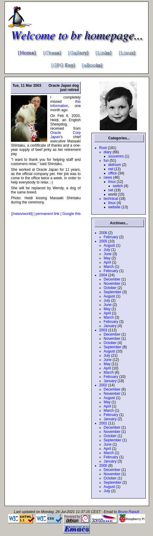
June (108, 254)
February (111, 237)
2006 (103, 233)
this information (65, 103)
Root (103, 148)
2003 (103, 330)
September (113, 292)
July (107, 250)
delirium (114, 165)
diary (108, 152)
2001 (103, 423)
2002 (103, 385)
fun (106, 160)
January (110, 326)
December (112, 279)
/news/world (21, 214)
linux (112, 182)
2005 (103, 241)
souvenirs (116, 156)
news (108, 177)
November (112, 283)
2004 (103, 275)
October (110, 288)
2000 (103, 465)
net (110, 169)
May (107, 258)
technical (111, 199)
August (109, 245)
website (114, 207)
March (109, 267)
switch (118, 186)
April (107, 262)
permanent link (48, 214)
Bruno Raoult (128, 512)
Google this (71, 214)
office (112, 173)
